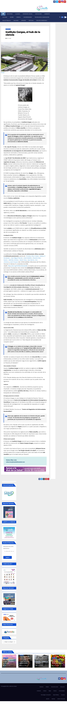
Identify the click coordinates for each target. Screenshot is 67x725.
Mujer (12, 17)
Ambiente (47, 14)
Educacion (38, 14)
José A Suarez (14, 262)
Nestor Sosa (23, 260)
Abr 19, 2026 (7, 665)
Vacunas (15, 20)
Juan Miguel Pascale (17, 258)
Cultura (4, 17)
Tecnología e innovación (42, 17)
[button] (60, 17)
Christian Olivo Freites (32, 256)
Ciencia (18, 17)
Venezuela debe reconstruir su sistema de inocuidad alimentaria (58, 661)
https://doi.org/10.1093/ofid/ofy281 (17, 266)
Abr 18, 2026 (24, 665)
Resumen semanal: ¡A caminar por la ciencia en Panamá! (8, 661)
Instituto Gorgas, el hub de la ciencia (23, 33)
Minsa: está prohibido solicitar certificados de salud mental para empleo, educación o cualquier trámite (25, 660)
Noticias (31, 20)
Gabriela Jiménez (14, 260)
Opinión (23, 20)
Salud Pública (6, 20)
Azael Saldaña (28, 258)
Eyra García (31, 260)
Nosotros (10, 14)
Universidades (27, 17)
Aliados (17, 14)
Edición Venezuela (41, 20)
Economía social (28, 14)
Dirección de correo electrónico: (9, 549)
